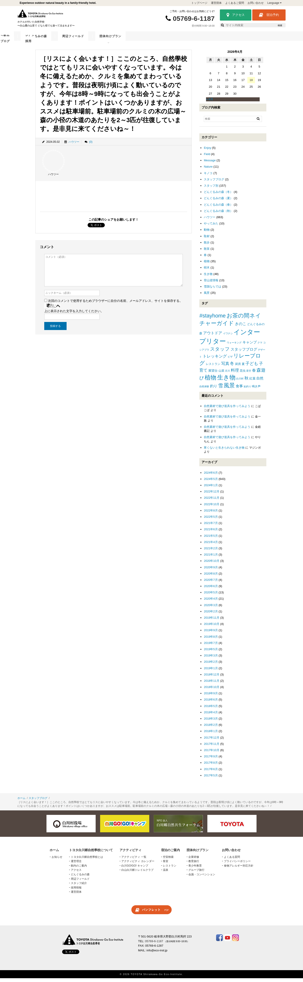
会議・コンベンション (201, 878)
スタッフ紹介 (79, 886)
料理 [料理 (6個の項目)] (235, 374)
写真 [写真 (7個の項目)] (225, 367)
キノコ (208, 176)
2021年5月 (211, 539)
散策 (207, 252)
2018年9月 (211, 697)
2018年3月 (211, 722)
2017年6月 (211, 772)
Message (210, 164)
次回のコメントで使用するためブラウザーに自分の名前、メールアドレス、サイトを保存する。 (115, 304)
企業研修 (193, 860)
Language (274, 2)
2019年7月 (211, 646)
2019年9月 (211, 633)
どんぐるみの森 (156, 39)
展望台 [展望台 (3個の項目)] (213, 374)
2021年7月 (211, 526)
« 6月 (209, 102)
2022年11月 (211, 501)
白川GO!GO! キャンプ (134, 869)
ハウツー (74, 145)
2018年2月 (211, 728)
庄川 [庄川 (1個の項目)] (227, 374)
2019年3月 (211, 659)
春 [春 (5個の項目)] (254, 374)
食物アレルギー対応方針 (238, 869)
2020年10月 (211, 564)
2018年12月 (211, 678)
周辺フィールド (186, 39)
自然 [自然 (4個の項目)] (259, 382)
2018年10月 (211, 690)
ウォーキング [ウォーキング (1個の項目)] (234, 346)
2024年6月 (211, 476)
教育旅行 (193, 864)
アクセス (236, 15)
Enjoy (207, 151)
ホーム (21, 801)
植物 (207, 264)
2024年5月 (211, 482)
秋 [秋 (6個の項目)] (246, 381)
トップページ (199, 2)
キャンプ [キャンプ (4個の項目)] (249, 346)
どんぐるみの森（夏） (218, 201)
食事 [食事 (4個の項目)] (239, 390)
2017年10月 (211, 753)
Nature (208, 170)
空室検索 (168, 860)
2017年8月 (211, 766)
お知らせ (57, 860)
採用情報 (76, 891)
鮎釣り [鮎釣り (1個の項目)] (247, 390)
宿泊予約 (269, 15)
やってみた (211, 227)
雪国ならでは (212, 290)
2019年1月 (211, 671)
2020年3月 (211, 608)
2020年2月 (211, 615)
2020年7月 (211, 583)
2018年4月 (211, 716)
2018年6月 (211, 703)
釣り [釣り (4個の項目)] (213, 390)
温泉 (165, 873)
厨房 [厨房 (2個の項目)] (238, 367)
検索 (280, 25)
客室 (165, 864)
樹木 (207, 271)
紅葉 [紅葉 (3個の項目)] (252, 382)
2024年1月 (211, 488)
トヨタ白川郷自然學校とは (87, 860)
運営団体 (216, 2)
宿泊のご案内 (127, 39)
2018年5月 (211, 709)
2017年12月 (211, 741)
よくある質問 (232, 860)
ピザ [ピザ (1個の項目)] (230, 360)
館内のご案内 (79, 869)
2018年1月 (211, 734)
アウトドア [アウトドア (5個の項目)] (212, 336)
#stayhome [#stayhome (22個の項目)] (212, 319)
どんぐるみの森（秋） (218, 214)
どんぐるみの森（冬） (218, 195)
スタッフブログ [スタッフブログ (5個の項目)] (244, 353)
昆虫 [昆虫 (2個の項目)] (243, 374)
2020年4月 (211, 602)
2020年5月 (211, 596)
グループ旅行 (196, 873)
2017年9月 (211, 760)
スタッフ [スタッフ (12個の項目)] (220, 352)
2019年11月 (211, 621)
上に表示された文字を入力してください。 (74, 314)
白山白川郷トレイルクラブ (137, 873)
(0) (91, 145)
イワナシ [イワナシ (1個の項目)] (228, 337)
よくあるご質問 (234, 2)
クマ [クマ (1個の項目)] (259, 346)
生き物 (208, 277)
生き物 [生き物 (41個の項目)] (226, 380)
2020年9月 (211, 570)
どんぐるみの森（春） (218, 208)
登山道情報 (211, 283)
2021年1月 (211, 558)
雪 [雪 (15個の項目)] (220, 389)
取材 (207, 239)
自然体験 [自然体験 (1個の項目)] (204, 390)
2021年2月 (211, 552)
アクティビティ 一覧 (133, 860)
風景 (207, 296)
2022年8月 (211, 514)
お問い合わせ (256, 2)
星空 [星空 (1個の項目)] (248, 374)
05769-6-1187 (194, 18)
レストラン (169, 869)
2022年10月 (211, 507)
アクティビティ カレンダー (137, 864)
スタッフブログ (247, 39)
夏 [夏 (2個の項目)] (243, 367)
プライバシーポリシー (237, 864)
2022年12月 (211, 495)
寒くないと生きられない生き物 (224, 451)
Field (207, 157)
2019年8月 (211, 640)
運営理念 (76, 864)
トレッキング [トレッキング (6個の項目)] (215, 360)
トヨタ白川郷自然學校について (56, 39)
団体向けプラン (216, 39)
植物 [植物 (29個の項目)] (210, 381)
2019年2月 (211, 665)
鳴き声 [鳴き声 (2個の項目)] (256, 390)
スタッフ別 (211, 189)
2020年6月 (211, 589)
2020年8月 (211, 577)
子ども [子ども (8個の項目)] (251, 367)
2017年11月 (211, 747)
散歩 (207, 246)
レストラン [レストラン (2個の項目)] (213, 367)
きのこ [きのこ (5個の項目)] (240, 327)
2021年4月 (211, 545)
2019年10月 (211, 627)
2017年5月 (211, 779)
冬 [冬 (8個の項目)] (232, 367)
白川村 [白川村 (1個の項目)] (240, 382)
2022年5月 (211, 520)
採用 (268, 39)
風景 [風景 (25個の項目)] (229, 389)
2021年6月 (211, 533)
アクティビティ (98, 39)
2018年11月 (211, 684)
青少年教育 (195, 869)
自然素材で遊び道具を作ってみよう (227, 409)
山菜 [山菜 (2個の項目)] (221, 374)
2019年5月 (211, 652)
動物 (207, 233)
